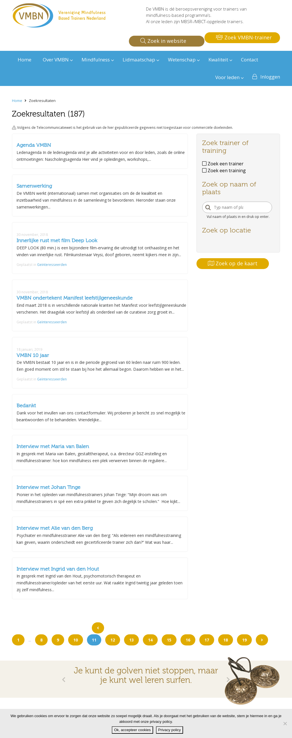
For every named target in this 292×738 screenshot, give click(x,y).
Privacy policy (169, 730)
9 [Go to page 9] (58, 640)
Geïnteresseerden (52, 264)
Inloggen (270, 76)
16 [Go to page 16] (188, 640)
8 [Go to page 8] (41, 640)
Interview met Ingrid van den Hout (58, 569)
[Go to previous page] (98, 627)
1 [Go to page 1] (18, 640)
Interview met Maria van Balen (53, 447)
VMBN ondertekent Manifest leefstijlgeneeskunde (75, 298)
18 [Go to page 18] (225, 640)
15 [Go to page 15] (169, 640)
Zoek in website (163, 40)
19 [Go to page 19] (244, 640)
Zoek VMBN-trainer (244, 37)
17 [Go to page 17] (206, 640)
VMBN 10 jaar (33, 355)
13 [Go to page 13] (131, 640)
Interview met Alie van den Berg (55, 528)
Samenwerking (34, 186)
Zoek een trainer (223, 164)
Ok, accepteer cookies (132, 730)
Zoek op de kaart (232, 263)
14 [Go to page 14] (150, 640)
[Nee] (285, 723)
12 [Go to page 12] (112, 640)
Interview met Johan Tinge (48, 487)
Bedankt (26, 406)
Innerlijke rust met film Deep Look (57, 241)
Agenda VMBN (34, 145)
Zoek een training (224, 170)
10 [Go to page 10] (75, 640)
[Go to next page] (262, 639)
